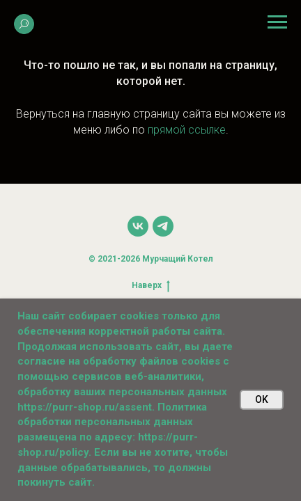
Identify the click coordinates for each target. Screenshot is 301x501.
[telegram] (163, 226)
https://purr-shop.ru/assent (84, 407)
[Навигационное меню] (277, 22)
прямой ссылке (187, 129)
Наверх (151, 285)
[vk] (138, 226)
